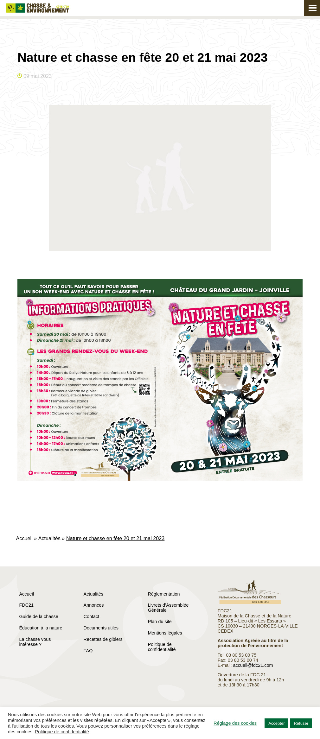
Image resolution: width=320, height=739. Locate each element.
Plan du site (160, 621)
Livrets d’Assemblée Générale (168, 608)
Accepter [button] (276, 723)
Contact (91, 616)
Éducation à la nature (40, 627)
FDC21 (26, 605)
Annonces (94, 605)
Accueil (24, 538)
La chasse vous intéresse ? (35, 642)
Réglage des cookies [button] (235, 723)
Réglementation (164, 594)
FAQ (88, 650)
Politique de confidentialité (162, 647)
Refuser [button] (301, 723)
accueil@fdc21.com (253, 665)
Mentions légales (165, 632)
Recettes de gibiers (103, 639)
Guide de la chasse (38, 616)
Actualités (49, 538)
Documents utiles (101, 627)
